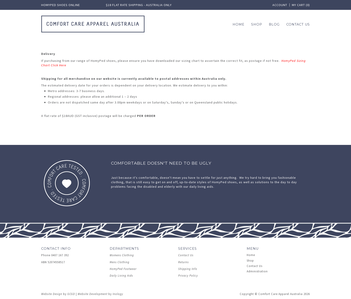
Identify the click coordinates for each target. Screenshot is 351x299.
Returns (183, 262)
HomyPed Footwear (123, 269)
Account (279, 4)
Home (238, 24)
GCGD (71, 294)
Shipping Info (187, 269)
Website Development (92, 294)
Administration (257, 271)
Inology (118, 294)
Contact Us (298, 24)
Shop (250, 260)
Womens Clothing (122, 255)
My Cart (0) (301, 4)
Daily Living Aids (121, 275)
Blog (274, 24)
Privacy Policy (188, 275)
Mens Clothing (119, 262)
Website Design (51, 294)
